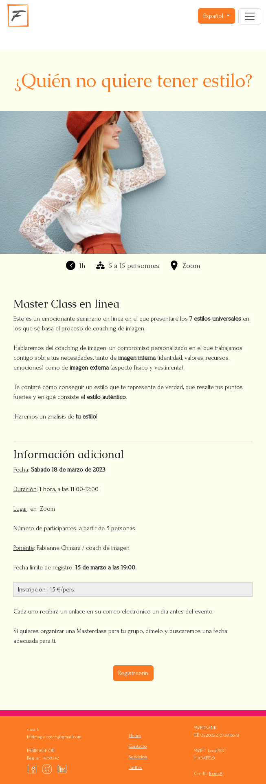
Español (214, 16)
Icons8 (215, 773)
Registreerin (133, 673)
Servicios (138, 757)
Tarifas (135, 767)
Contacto (138, 746)
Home (135, 735)
